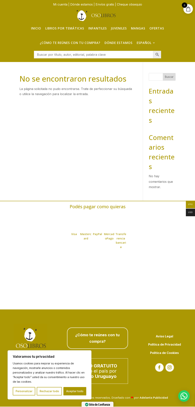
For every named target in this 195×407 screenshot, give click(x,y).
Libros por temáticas (64, 28)
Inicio (36, 28)
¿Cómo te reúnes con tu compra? (70, 43)
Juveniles (119, 28)
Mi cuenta (60, 4)
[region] (49, 374)
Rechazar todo (49, 391)
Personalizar (24, 391)
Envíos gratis (105, 4)
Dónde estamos (81, 4)
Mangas (138, 28)
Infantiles (97, 28)
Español (144, 43)
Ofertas (156, 28)
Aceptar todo (74, 391)
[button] (184, 396)
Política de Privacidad (164, 345)
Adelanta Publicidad (154, 398)
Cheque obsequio (129, 4)
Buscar (169, 77)
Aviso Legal (164, 337)
